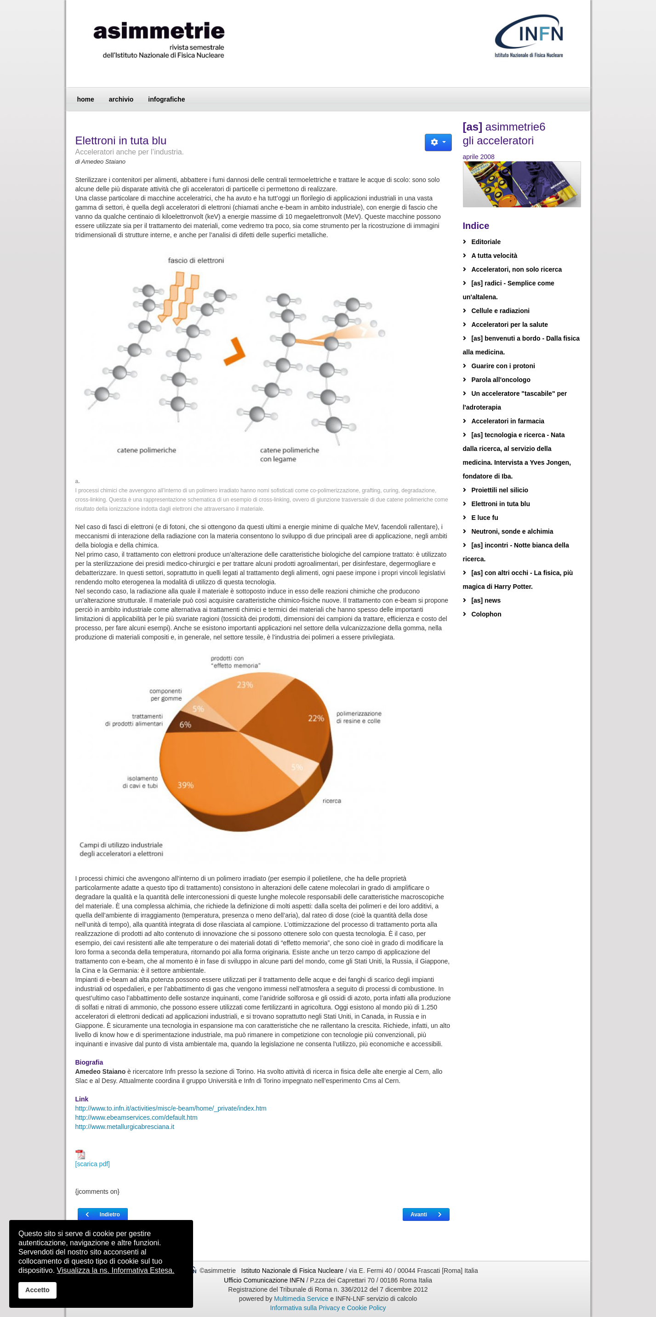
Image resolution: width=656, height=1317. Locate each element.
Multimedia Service (301, 1298)
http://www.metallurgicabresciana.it (125, 1126)
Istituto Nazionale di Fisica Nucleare (293, 1270)
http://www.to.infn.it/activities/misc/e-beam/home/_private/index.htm (171, 1108)
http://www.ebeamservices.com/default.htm (136, 1117)
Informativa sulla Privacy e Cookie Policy (328, 1307)
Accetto (37, 1290)
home (85, 99)
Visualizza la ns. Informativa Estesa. (116, 1270)
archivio (121, 99)
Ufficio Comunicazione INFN (264, 1280)
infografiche (166, 99)
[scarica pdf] (92, 1159)
